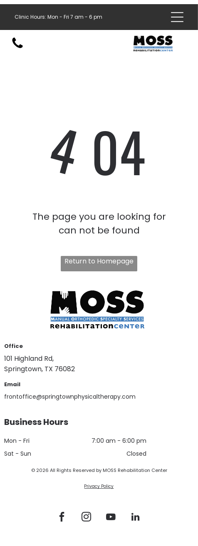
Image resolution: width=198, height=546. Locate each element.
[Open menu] (177, 17)
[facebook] (61, 518)
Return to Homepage (99, 261)
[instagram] (86, 518)
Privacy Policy (99, 486)
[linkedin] (135, 518)
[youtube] (111, 518)
